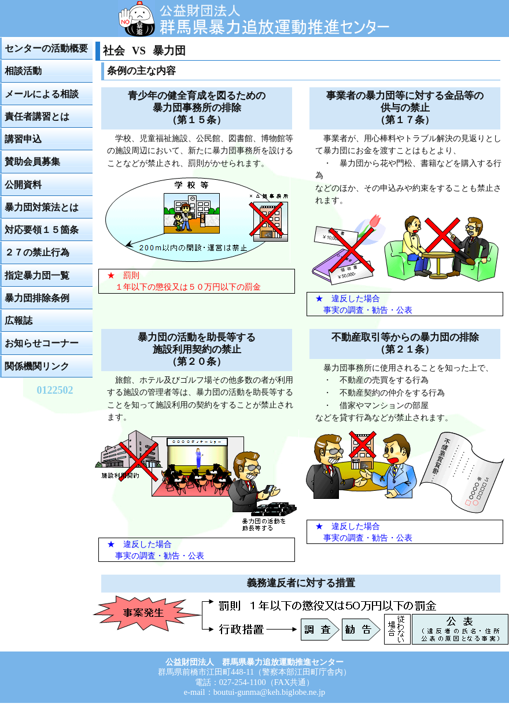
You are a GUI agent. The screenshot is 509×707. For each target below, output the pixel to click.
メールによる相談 (42, 94)
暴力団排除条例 (37, 298)
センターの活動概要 (46, 48)
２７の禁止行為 (37, 252)
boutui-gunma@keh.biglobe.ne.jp (269, 692)
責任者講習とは (37, 116)
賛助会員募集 (32, 161)
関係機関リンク (37, 366)
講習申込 (23, 139)
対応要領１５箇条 (42, 230)
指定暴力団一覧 (37, 275)
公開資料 (23, 185)
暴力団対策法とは (42, 207)
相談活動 (23, 71)
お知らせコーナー (42, 343)
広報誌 (18, 320)
